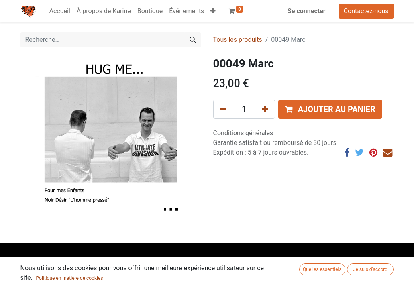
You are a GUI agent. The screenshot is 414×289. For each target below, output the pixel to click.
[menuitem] (59, 11)
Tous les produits (237, 39)
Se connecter (307, 11)
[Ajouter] (265, 109)
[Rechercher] (192, 39)
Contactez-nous (366, 11)
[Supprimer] (223, 109)
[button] (213, 11)
